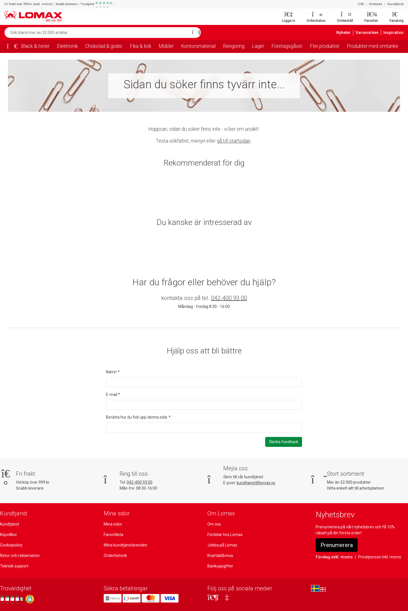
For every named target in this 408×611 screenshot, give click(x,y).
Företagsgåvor (286, 46)
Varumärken (369, 32)
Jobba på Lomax (222, 545)
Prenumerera (337, 545)
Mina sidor (113, 524)
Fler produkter (324, 46)
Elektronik (67, 46)
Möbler (167, 46)
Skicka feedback (283, 442)
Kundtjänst (395, 4)
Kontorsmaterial (198, 46)
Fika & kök (141, 46)
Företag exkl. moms (333, 557)
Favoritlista (113, 534)
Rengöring (233, 46)
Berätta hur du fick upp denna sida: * (138, 417)
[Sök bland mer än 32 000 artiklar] (97, 32)
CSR (361, 4)
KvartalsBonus (220, 555)
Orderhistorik (115, 555)
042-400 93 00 (229, 298)
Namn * (112, 372)
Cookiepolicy (11, 545)
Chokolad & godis (103, 46)
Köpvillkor (8, 534)
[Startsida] (10, 47)
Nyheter (347, 32)
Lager (257, 46)
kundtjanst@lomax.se (256, 483)
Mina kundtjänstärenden (125, 545)
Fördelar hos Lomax (225, 534)
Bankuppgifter (219, 566)
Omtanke (376, 4)
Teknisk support (13, 566)
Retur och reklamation (19, 555)
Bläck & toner (35, 46)
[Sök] (194, 32)
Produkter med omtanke (373, 46)
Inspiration (394, 32)
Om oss (214, 524)
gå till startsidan (233, 141)
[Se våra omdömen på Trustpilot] (12, 599)
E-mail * (113, 394)
